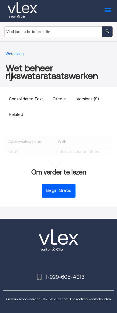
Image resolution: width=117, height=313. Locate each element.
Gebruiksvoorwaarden (23, 299)
